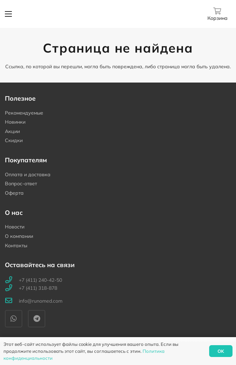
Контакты (16, 245)
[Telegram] (36, 318)
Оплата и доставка (28, 174)
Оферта (14, 193)
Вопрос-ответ (21, 183)
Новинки (15, 122)
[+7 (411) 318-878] (12, 288)
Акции (12, 131)
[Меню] (8, 14)
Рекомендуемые (24, 113)
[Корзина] (217, 13)
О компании (19, 236)
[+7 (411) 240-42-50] (12, 280)
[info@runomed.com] (12, 301)
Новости (14, 227)
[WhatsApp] (13, 318)
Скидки (14, 140)
